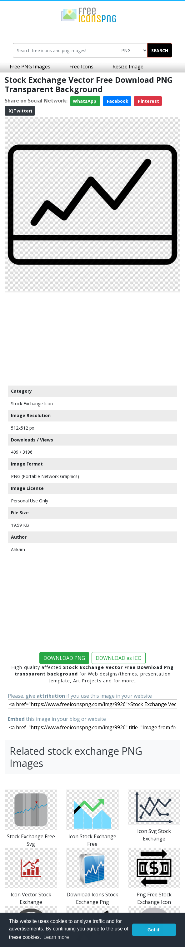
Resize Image (127, 66)
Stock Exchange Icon (32, 403)
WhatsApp (85, 101)
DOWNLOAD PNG (64, 658)
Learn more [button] (56, 937)
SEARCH (159, 50)
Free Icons (81, 66)
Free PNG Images (30, 66)
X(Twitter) (20, 111)
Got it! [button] (154, 929)
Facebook (117, 101)
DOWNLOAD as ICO (119, 658)
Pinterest (148, 101)
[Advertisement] (92, 338)
